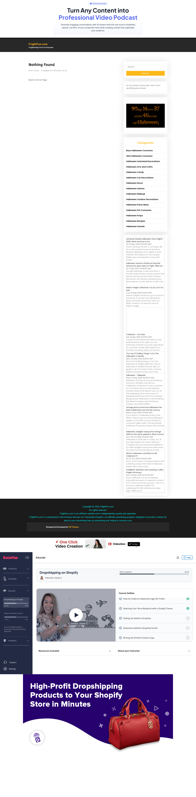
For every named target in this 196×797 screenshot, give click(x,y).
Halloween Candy (135, 172)
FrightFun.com (38, 44)
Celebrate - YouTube (135, 334)
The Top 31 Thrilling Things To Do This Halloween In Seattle (142, 354)
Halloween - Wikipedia (136, 375)
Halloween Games (135, 188)
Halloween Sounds (135, 226)
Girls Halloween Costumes (139, 156)
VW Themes (73, 527)
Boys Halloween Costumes (139, 150)
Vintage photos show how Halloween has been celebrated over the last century (144, 408)
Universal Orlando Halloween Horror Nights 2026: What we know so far (144, 240)
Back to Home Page (38, 80)
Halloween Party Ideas (137, 204)
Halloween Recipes (135, 221)
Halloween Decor (134, 183)
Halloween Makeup (135, 194)
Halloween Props (134, 215)
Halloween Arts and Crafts (139, 167)
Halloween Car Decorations (140, 177)
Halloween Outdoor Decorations (142, 199)
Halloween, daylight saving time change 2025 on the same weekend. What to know (145, 433)
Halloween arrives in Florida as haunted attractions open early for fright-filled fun (144, 264)
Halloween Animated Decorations (143, 161)
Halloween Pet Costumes (138, 210)
